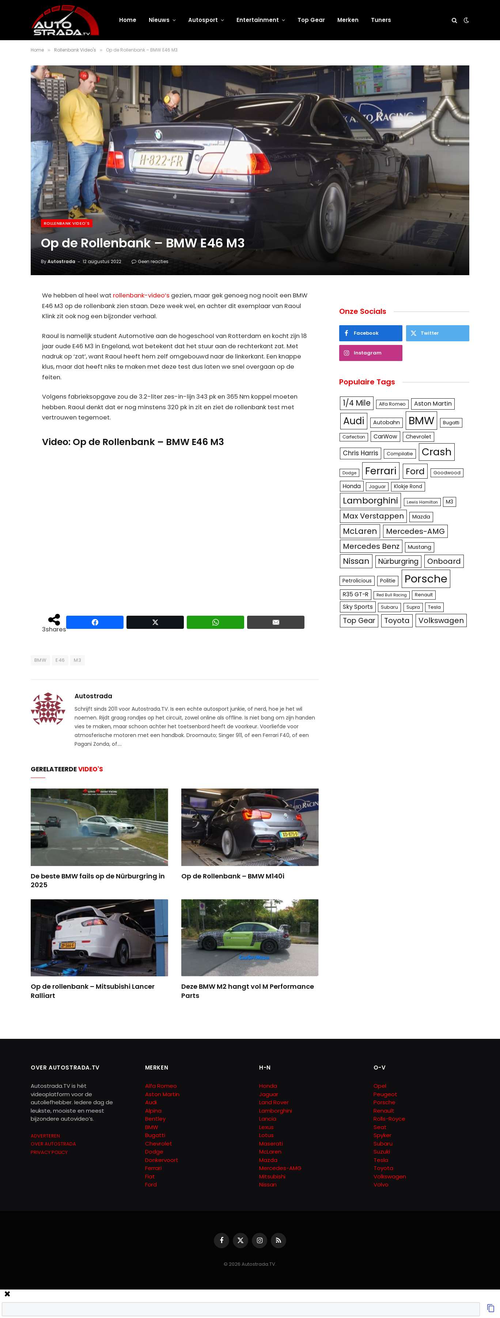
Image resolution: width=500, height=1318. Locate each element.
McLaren (270, 1151)
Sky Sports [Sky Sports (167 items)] (358, 607)
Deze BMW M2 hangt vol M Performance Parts (247, 991)
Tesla (381, 1160)
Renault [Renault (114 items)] (424, 595)
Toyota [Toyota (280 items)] (397, 620)
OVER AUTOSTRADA (53, 1143)
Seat (380, 1127)
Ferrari (153, 1168)
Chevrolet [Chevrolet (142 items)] (418, 436)
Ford (151, 1184)
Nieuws (159, 20)
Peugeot (385, 1094)
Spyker (382, 1135)
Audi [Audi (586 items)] (353, 421)
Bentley (155, 1119)
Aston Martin (162, 1094)
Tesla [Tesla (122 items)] (434, 607)
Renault (384, 1110)
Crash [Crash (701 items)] (437, 452)
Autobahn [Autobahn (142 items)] (386, 422)
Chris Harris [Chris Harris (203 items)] (360, 453)
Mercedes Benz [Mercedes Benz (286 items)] (371, 546)
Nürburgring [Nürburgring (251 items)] (398, 561)
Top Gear (311, 20)
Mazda (268, 1160)
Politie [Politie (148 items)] (387, 580)
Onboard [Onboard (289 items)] (444, 561)
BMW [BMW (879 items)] (421, 420)
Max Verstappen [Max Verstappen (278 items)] (373, 516)
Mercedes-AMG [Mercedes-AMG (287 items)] (415, 531)
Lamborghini (275, 1110)
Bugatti (155, 1135)
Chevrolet (158, 1143)
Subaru (383, 1143)
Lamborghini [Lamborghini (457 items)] (370, 500)
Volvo (381, 1184)
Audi (151, 1102)
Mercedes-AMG (280, 1168)
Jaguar (268, 1094)
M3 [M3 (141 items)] (449, 501)
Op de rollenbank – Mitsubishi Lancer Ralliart (93, 991)
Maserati (271, 1143)
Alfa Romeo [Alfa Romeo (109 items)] (392, 404)
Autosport (203, 20)
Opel (380, 1086)
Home (127, 20)
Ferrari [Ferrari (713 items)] (381, 471)
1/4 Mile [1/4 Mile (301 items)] (357, 403)
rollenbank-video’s (141, 295)
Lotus (266, 1135)
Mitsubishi (272, 1176)
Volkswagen (390, 1176)
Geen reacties (150, 261)
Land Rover (274, 1102)
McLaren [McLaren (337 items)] (360, 531)
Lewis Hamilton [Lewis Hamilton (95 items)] (422, 502)
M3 (77, 660)
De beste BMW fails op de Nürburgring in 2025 (98, 880)
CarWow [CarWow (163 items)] (385, 436)
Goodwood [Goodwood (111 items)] (447, 473)
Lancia (267, 1119)
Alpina (153, 1110)
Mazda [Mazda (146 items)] (421, 516)
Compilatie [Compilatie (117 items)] (400, 454)
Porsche (384, 1102)
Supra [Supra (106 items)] (413, 607)
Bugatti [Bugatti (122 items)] (451, 422)
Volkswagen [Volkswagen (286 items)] (441, 620)
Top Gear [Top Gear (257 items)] (359, 621)
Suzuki (382, 1151)
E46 (60, 660)
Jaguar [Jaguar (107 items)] (377, 486)
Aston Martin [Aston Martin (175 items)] (433, 403)
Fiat (150, 1176)
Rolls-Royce (389, 1119)
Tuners (381, 20)
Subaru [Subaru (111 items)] (389, 607)
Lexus (266, 1127)
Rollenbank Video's (67, 223)
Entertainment (257, 20)
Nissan (268, 1184)
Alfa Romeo (161, 1086)
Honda (268, 1086)
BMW (40, 660)
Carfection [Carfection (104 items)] (353, 437)
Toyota (383, 1168)
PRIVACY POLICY (49, 1152)
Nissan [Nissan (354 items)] (356, 561)
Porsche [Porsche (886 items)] (426, 578)
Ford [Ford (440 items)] (415, 471)
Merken (348, 20)
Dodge (154, 1151)
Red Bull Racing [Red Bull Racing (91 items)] (391, 595)
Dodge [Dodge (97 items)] (349, 473)
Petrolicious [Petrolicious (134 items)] (357, 580)
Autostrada (61, 261)
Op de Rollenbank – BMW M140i (232, 876)
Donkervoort (161, 1160)
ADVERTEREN (45, 1135)
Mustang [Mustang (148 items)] (419, 547)
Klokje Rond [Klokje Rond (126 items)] (408, 486)
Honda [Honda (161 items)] (352, 486)
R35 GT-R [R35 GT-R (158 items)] (355, 594)
